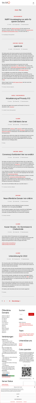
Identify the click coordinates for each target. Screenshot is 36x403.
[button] (34, 387)
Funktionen (15, 44)
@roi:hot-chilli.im (22, 335)
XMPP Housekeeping (16, 30)
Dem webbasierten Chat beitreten (26, 326)
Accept (18, 394)
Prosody (7, 111)
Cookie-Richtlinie (12, 401)
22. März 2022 (16, 233)
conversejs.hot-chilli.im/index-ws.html (17, 178)
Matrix (4, 144)
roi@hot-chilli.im (30, 335)
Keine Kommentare (25, 102)
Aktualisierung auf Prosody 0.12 (18, 100)
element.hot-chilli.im (6, 133)
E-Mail (20, 327)
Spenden (4, 293)
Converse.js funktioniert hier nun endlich (18, 156)
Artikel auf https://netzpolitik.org (9, 244)
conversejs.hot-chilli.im (13, 175)
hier (17, 67)
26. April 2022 (16, 158)
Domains (4, 88)
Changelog (12, 108)
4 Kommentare (25, 50)
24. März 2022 (16, 202)
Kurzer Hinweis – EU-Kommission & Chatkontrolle (18, 229)
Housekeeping (5, 36)
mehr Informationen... (6, 378)
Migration (21, 44)
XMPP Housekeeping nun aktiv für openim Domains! (18, 22)
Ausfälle (13, 96)
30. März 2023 (17, 50)
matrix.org (12, 130)
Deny (18, 396)
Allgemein (18, 225)
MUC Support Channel (23, 71)
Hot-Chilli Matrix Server (18, 123)
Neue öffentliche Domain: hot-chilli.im (18, 200)
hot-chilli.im (22, 131)
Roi (11, 50)
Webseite (21, 152)
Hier (28, 278)
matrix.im (19, 130)
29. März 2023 (16, 102)
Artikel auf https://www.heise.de (8, 245)
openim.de (18, 47)
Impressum (25, 401)
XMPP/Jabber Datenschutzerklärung (18, 68)
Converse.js (17, 165)
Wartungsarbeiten (18, 17)
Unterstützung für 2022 (18, 257)
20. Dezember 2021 (16, 260)
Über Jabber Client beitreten (25, 325)
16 (10, 302)
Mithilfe (20, 346)
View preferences (18, 399)
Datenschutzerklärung (19, 401)
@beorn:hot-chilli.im (23, 336)
